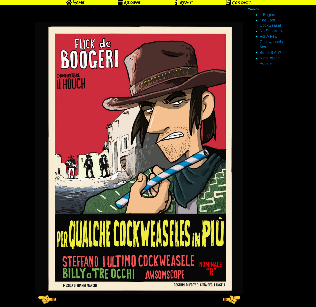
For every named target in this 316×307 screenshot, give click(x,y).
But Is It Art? (270, 52)
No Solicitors (271, 31)
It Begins (267, 14)
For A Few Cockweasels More (271, 41)
